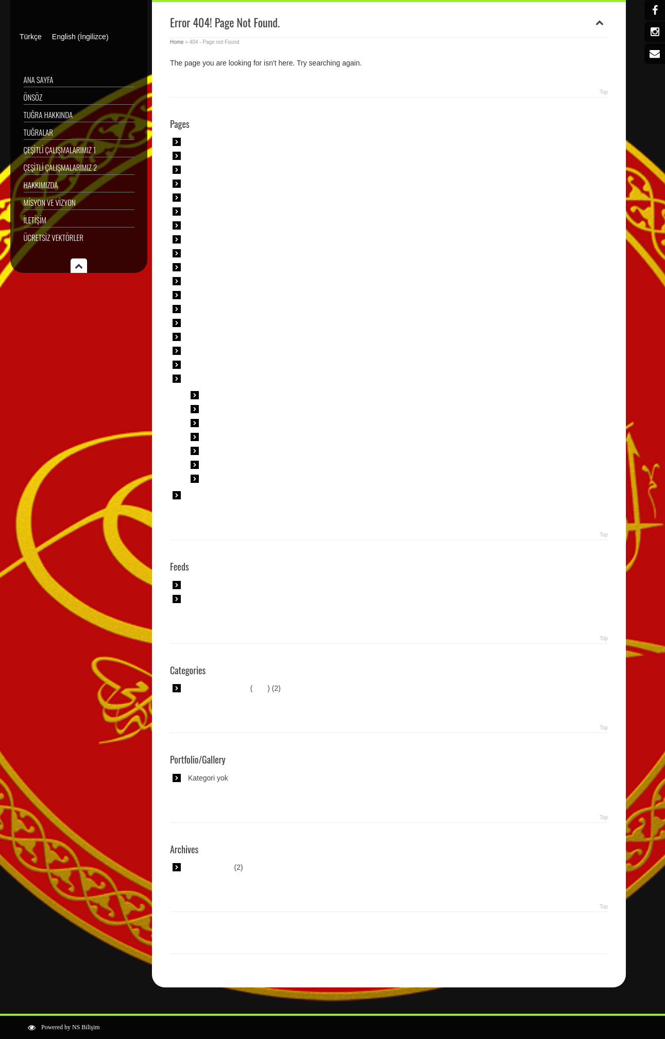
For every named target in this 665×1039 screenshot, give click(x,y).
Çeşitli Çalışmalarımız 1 (60, 149)
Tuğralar (38, 132)
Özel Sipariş (207, 295)
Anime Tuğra (226, 395)
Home (177, 42)
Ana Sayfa (39, 79)
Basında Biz (207, 184)
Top (604, 92)
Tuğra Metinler (229, 465)
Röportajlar (205, 309)
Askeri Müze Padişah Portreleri (237, 170)
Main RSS (204, 585)
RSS (260, 688)
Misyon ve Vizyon (50, 202)
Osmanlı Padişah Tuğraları (249, 479)
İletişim (35, 219)
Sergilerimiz (207, 337)
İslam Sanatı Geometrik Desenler (241, 253)
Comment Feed (212, 599)
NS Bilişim (86, 1027)
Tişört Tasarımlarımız (221, 351)
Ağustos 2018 (210, 867)
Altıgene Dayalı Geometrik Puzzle (242, 142)
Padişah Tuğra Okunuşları (247, 451)
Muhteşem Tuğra (233, 437)
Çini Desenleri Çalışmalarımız (235, 211)
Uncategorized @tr (218, 688)
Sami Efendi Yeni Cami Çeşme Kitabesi (251, 323)
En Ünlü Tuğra (229, 409)
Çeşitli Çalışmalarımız (223, 197)
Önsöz (33, 97)
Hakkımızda (41, 184)
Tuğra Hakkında (48, 114)
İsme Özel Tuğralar (236, 423)
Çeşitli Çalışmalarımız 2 (60, 167)
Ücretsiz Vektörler (53, 237)
